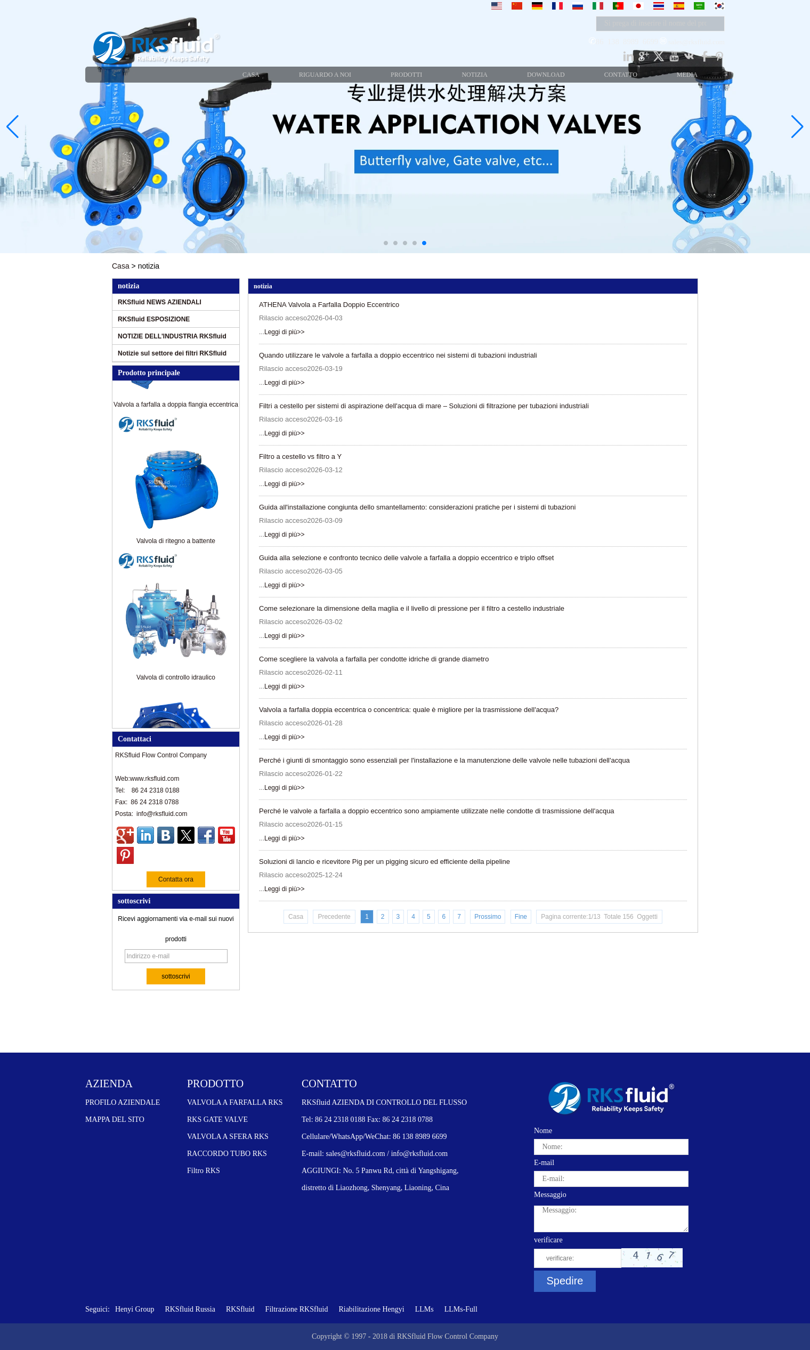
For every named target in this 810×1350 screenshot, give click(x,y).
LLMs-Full (460, 1309)
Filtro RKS (203, 1171)
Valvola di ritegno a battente (175, 544)
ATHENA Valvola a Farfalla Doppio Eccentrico (329, 305)
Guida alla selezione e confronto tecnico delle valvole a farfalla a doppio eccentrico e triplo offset (406, 558)
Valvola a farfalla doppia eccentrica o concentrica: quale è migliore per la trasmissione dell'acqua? (408, 710)
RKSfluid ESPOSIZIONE (154, 319)
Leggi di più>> (284, 332)
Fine (521, 916)
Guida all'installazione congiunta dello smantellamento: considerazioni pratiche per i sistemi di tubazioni (417, 507)
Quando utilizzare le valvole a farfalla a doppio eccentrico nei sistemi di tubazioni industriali (398, 355)
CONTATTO (329, 1083)
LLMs (424, 1309)
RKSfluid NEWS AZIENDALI (159, 302)
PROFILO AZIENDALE (122, 1102)
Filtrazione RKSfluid (296, 1309)
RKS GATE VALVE (217, 1119)
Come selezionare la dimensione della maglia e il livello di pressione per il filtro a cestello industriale (411, 608)
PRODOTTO (215, 1083)
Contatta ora (175, 879)
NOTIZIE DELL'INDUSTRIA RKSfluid (172, 336)
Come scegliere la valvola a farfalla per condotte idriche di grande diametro (374, 659)
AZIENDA (109, 1083)
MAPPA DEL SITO (114, 1119)
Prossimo (487, 916)
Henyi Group (135, 1309)
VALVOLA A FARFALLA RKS (235, 1102)
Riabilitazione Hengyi (371, 1309)
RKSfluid (240, 1309)
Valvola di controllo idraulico (175, 681)
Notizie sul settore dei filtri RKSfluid (172, 353)
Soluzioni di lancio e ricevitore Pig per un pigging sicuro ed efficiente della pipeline (384, 862)
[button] (385, 243)
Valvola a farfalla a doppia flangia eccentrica (176, 408)
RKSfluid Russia (190, 1309)
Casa (120, 266)
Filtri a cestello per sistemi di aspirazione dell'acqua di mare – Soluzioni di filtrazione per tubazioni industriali (424, 406)
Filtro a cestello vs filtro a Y (300, 456)
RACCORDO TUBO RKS (227, 1154)
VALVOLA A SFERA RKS (228, 1137)
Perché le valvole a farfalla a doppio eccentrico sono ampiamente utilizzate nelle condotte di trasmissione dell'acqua (436, 811)
